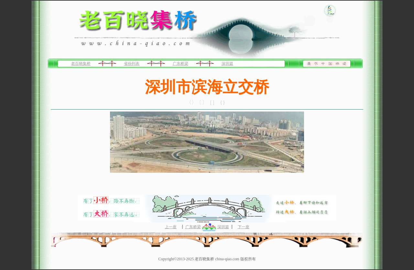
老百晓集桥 (81, 63)
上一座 (171, 227)
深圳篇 (227, 63)
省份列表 (131, 63)
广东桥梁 (180, 63)
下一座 (243, 227)
